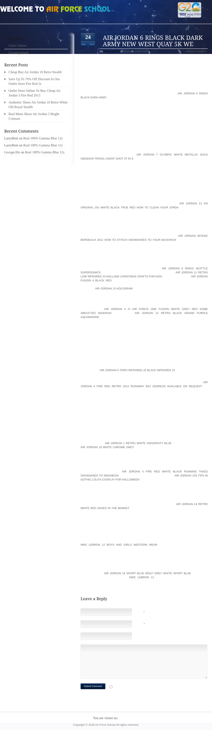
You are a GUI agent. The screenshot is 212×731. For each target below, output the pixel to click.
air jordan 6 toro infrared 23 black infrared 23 (137, 370)
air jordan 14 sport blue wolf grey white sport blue (147, 573)
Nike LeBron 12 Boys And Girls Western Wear (119, 544)
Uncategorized (18, 52)
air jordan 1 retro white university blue (138, 443)
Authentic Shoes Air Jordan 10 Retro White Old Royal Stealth (38, 104)
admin (127, 51)
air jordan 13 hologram (113, 288)
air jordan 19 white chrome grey (107, 447)
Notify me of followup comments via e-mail (147, 687)
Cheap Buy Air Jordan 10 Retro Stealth (35, 72)
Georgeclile (12, 152)
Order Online (142, 51)
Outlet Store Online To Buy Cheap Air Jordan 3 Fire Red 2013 (34, 93)
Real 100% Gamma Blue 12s (43, 138)
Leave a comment (197, 51)
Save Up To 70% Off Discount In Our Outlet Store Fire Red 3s (34, 81)
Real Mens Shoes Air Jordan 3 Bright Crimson (33, 116)
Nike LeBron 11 (141, 577)
